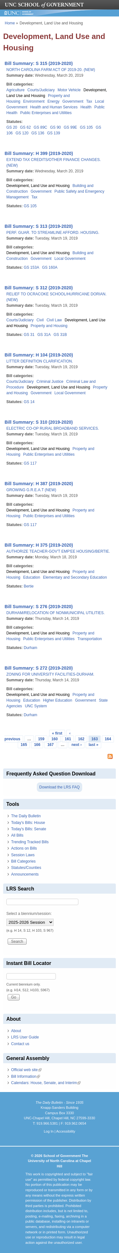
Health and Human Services (53, 107)
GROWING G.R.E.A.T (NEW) (31, 490)
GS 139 (53, 133)
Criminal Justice (49, 381)
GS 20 (11, 127)
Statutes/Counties (26, 867)
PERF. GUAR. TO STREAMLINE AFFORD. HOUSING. (52, 232)
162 (81, 739)
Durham (30, 648)
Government (72, 101)
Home (10, 23)
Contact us (20, 1044)
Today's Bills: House (28, 822)
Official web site (26, 1070)
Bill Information (25, 1076)
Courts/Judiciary (41, 90)
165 (24, 744)
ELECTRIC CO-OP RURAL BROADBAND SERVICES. (52, 428)
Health (85, 107)
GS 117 (30, 463)
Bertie (29, 586)
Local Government (69, 258)
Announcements (25, 874)
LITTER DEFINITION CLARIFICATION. (39, 361)
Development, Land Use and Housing (37, 185)
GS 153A (31, 267)
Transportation (89, 639)
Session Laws (23, 855)
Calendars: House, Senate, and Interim (46, 1083)
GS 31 (29, 334)
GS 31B (60, 334)
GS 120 (22, 133)
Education (31, 577)
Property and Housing (48, 326)
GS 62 (25, 127)
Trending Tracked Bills (30, 842)
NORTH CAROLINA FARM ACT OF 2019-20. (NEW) (50, 69)
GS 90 (55, 127)
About (16, 1031)
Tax (89, 101)
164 (108, 739)
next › (76, 744)
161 (68, 739)
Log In (49, 1131)
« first (57, 733)
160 (54, 739)
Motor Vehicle (69, 90)
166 (37, 744)
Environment (33, 101)
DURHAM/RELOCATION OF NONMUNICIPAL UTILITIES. (55, 613)
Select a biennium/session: (29, 913)
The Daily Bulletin (26, 816)
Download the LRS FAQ (59, 787)
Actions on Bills (24, 848)
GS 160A (49, 267)
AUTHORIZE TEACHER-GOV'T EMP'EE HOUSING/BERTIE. (58, 551)
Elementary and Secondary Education (75, 577)
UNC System (36, 706)
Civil (40, 320)
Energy (53, 101)
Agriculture (15, 90)
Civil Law (54, 320)
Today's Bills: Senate (28, 829)
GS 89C (40, 127)
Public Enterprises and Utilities (46, 113)
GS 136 (37, 133)
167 (50, 744)
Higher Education (57, 700)
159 (41, 739)
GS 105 (86, 127)
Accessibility (65, 1131)
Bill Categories (23, 861)
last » (93, 744)
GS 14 (29, 402)
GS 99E (70, 127)
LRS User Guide (25, 1037)
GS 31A (44, 334)
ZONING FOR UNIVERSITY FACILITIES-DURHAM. (50, 674)
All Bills (17, 835)
